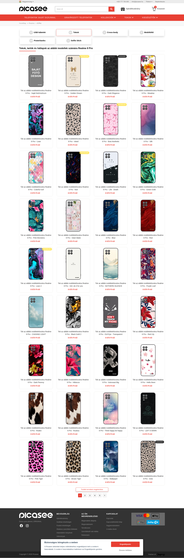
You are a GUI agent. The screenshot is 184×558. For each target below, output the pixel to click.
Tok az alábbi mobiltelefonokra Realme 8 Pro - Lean (36, 140)
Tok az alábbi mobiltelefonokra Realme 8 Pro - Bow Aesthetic (110, 140)
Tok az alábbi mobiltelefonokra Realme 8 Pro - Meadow (148, 92)
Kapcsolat (109, 518)
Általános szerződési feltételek (67, 529)
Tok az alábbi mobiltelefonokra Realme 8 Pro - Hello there (148, 381)
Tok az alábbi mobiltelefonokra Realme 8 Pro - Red (148, 236)
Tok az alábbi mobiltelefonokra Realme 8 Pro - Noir (73, 188)
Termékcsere (86, 528)
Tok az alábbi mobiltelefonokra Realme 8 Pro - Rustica (73, 429)
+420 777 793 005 (122, 2)
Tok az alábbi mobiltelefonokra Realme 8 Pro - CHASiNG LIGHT (36, 333)
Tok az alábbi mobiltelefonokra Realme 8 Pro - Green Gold (148, 188)
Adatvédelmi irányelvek (64, 533)
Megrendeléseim (87, 524)
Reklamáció (86, 535)
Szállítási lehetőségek (64, 522)
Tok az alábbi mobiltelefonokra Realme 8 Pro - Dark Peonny (36, 381)
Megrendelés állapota (89, 521)
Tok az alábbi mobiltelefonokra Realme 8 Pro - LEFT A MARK (148, 429)
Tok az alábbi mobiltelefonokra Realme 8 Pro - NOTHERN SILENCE (110, 285)
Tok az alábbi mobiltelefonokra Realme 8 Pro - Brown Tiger (73, 477)
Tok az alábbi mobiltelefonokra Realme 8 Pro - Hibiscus (73, 381)
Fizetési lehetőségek (64, 526)
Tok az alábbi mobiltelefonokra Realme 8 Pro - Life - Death (110, 188)
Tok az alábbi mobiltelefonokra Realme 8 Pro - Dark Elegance (110, 92)
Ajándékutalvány (62, 518)
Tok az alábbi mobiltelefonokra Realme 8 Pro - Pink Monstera (36, 236)
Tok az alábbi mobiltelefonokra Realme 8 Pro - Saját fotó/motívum (36, 92)
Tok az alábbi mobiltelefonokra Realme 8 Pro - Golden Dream (73, 92)
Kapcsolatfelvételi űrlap (114, 522)
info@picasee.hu (137, 2)
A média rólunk (111, 529)
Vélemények (61, 536)
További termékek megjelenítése (92, 490)
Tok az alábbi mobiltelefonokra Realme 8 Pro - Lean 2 (36, 285)
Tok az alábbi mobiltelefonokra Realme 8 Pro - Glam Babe (73, 236)
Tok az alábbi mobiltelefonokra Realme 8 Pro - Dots (148, 477)
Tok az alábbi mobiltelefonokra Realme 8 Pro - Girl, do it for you (73, 285)
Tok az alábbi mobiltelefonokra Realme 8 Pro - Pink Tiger (36, 477)
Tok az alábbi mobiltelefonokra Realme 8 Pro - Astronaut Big (110, 381)
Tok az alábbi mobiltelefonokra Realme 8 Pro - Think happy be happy (110, 429)
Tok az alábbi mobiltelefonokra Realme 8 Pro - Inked (73, 140)
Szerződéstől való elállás (90, 532)
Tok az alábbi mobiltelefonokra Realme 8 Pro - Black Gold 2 (73, 333)
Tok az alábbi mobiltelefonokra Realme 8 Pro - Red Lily (148, 333)
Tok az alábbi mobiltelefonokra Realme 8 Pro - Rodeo (36, 429)
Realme (32, 23)
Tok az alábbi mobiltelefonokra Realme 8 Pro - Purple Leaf (148, 285)
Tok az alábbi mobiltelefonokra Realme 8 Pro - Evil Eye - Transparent (110, 333)
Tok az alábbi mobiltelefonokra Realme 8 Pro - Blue (110, 236)
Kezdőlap (22, 23)
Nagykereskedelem (113, 526)
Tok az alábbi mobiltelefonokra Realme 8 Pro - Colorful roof (36, 188)
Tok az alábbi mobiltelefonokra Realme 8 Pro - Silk (148, 140)
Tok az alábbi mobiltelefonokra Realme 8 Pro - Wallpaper (110, 477)
